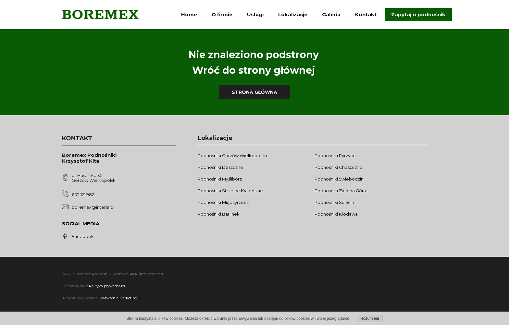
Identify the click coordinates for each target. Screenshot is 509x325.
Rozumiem (369, 318)
